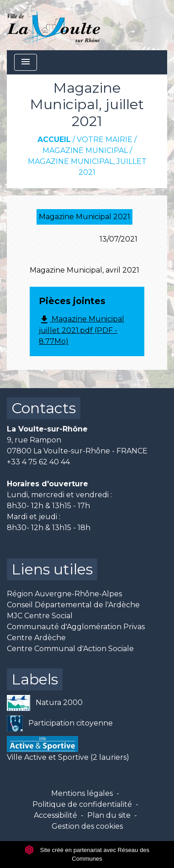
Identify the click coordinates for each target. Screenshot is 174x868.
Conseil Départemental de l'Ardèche (73, 604)
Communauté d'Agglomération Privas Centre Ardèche (76, 632)
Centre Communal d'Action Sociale (70, 648)
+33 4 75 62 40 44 (38, 462)
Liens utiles (52, 569)
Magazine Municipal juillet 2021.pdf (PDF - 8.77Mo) (81, 330)
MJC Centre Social (40, 615)
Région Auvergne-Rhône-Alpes (64, 593)
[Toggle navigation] (25, 62)
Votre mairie (104, 139)
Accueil (54, 139)
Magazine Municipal (85, 150)
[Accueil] (53, 25)
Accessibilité (55, 815)
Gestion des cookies (87, 826)
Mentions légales (82, 793)
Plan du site (109, 815)
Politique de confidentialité (82, 804)
